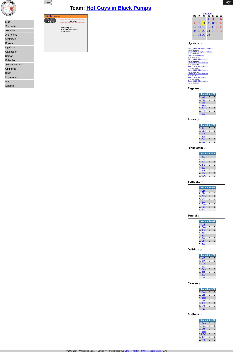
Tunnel (192, 215)
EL (203, 232)
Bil (203, 102)
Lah (204, 295)
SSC (203, 176)
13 (194, 27)
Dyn (204, 204)
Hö (203, 272)
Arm (204, 196)
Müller (50, 16)
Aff (203, 97)
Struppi (128, 351)
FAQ (7, 81)
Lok (203, 224)
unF (204, 306)
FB (203, 165)
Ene (204, 326)
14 (199, 27)
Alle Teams (11, 34)
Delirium (193, 249)
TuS (204, 133)
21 (199, 31)
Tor (203, 207)
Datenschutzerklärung (151, 351)
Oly (203, 190)
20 (194, 31)
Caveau (193, 283)
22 (203, 31)
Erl (203, 337)
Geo (204, 323)
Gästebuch (11, 51)
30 (208, 35)
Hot (203, 111)
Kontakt (136, 351)
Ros (204, 269)
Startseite (10, 26)
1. (204, 308)
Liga (7, 22)
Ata (203, 162)
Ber (203, 199)
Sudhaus (194, 314)
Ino (203, 266)
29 (203, 35)
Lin (203, 128)
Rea (204, 105)
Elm (204, 193)
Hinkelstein (195, 147)
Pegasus (193, 88)
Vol (203, 173)
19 (221, 27)
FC (203, 156)
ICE (204, 100)
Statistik (9, 86)
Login (48, 2)
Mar (204, 170)
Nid (203, 113)
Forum (9, 43)
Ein (203, 108)
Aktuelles (10, 30)
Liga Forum (194, 43)
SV (203, 277)
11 (217, 23)
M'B (203, 258)
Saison (9, 56)
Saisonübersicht (14, 64)
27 (194, 35)
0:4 (203, 261)
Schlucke (194, 181)
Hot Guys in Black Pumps (118, 8)
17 (213, 27)
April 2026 (207, 13)
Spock (192, 119)
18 (217, 27)
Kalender (10, 60)
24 (213, 31)
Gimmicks (10, 69)
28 (199, 35)
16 (208, 27)
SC (203, 159)
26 (221, 31)
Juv (203, 263)
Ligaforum (10, 47)
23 (208, 31)
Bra (203, 139)
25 (217, 31)
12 (221, 23)
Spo (204, 131)
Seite (8, 73)
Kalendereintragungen (196, 55)
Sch (204, 329)
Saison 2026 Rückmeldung (198, 59)
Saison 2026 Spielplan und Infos (200, 48)
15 (203, 27)
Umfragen (10, 39)
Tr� (204, 340)
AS (203, 136)
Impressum (11, 77)
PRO (203, 334)
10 (213, 23)
